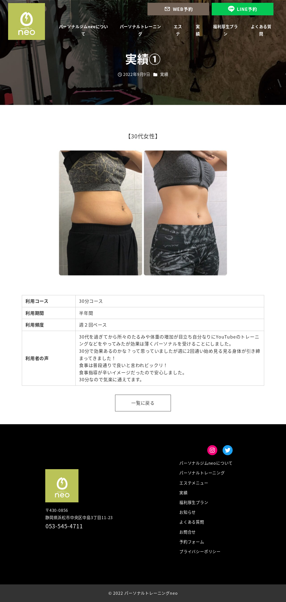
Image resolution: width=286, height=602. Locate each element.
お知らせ (187, 512)
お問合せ (187, 532)
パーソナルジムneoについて (206, 463)
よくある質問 (191, 522)
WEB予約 (183, 9)
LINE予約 (247, 9)
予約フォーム (191, 542)
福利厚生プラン (193, 502)
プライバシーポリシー (200, 551)
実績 (164, 74)
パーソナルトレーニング (202, 473)
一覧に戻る (143, 402)
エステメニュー (193, 483)
